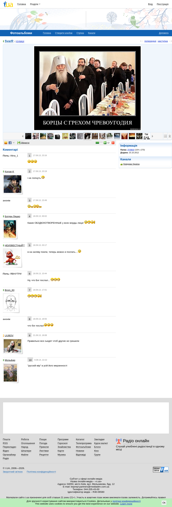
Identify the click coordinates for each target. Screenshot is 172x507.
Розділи (34, 4)
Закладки (99, 439)
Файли (24, 454)
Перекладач (9, 447)
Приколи (44, 447)
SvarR (9, 41)
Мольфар (9, 360)
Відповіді (81, 454)
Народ (24, 447)
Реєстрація (162, 4)
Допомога (163, 33)
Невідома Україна (130, 164)
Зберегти (23, 142)
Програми (63, 439)
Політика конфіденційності (41, 471)
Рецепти (43, 454)
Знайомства (64, 447)
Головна (21, 4)
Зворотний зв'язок (13, 471)
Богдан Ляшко (11, 216)
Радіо (6, 458)
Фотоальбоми (83, 447)
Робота (25, 439)
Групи (97, 454)
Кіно (96, 450)
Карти (61, 450)
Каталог (80, 439)
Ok (163, 502)
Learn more (126, 503)
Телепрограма (84, 443)
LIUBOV (8, 335)
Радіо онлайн (136, 440)
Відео (6, 450)
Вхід (150, 4)
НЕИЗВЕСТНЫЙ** (14, 245)
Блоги (97, 447)
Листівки (44, 450)
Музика (62, 454)
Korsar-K (8, 171)
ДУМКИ (20, 41)
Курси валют (101, 443)
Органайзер (9, 454)
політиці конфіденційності (126, 501)
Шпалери (26, 450)
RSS (5, 443)
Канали (91, 33)
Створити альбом (63, 33)
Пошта (6, 439)
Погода (43, 443)
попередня (150, 41)
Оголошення (28, 443)
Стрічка (80, 33)
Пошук (43, 439)
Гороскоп (62, 443)
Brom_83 (8, 290)
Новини (80, 450)
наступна (163, 41)
